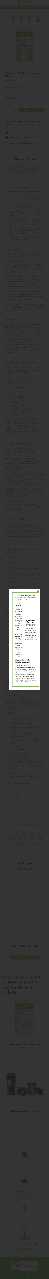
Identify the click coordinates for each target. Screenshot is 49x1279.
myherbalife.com (31, 639)
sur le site (20, 655)
